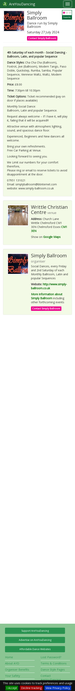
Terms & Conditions (54, 663)
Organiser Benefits (17, 669)
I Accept (12, 688)
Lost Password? (51, 657)
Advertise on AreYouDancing (35, 640)
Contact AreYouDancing (51, 678)
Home (9, 657)
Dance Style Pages (53, 669)
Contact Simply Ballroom (42, 38)
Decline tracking (31, 688)
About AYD (12, 663)
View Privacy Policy (58, 688)
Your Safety (12, 676)
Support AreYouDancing (35, 630)
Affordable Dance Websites (35, 649)
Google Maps (52, 237)
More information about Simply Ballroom (46, 296)
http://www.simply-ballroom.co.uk (49, 286)
